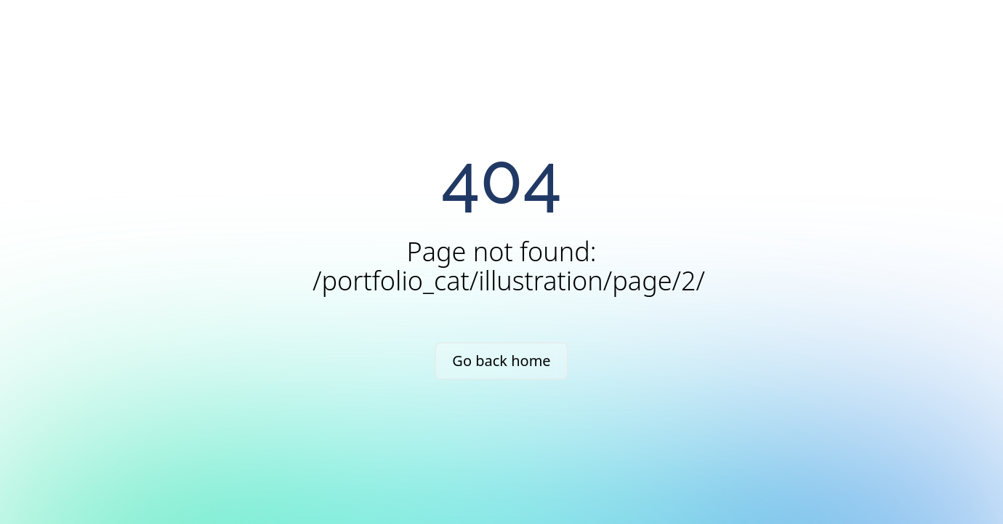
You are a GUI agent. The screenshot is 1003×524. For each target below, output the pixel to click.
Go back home (501, 360)
